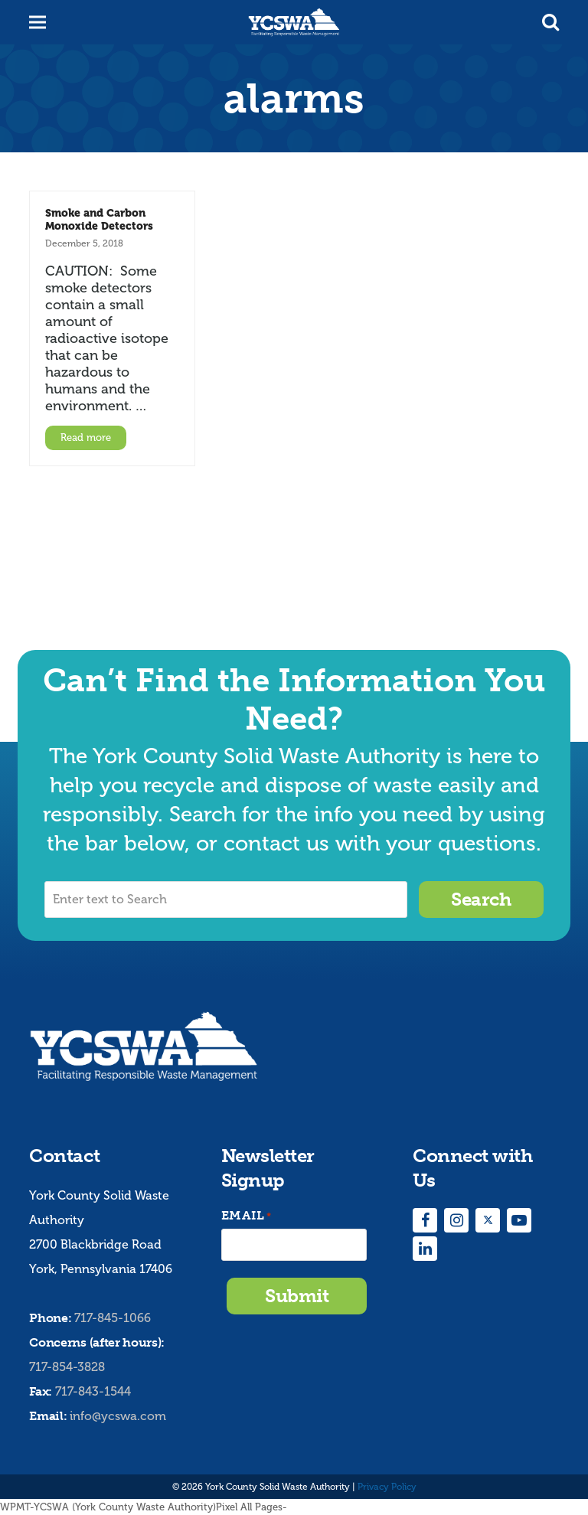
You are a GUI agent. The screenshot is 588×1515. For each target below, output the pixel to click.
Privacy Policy (387, 1486)
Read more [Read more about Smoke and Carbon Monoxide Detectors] (85, 437)
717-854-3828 (67, 1367)
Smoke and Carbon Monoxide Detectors (99, 219)
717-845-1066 (112, 1318)
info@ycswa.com (118, 1416)
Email (246, 1216)
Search (481, 899)
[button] (550, 22)
